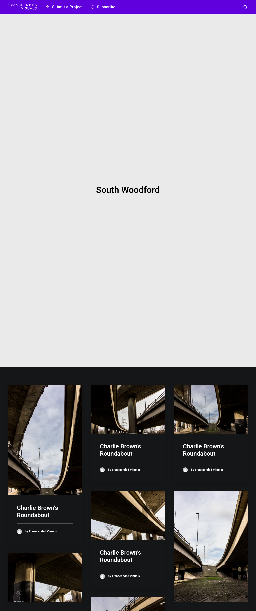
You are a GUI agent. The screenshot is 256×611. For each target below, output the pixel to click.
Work (72, 586)
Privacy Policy (79, 599)
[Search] (246, 7)
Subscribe (106, 7)
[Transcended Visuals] (22, 7)
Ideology (75, 593)
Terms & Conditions (84, 606)
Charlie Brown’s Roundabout (37, 301)
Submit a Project (67, 7)
